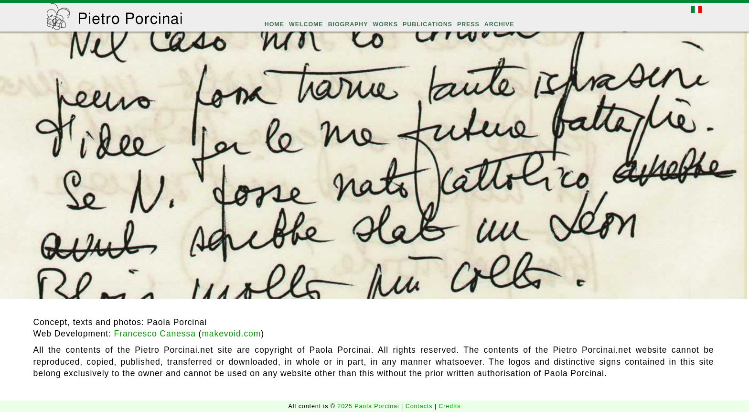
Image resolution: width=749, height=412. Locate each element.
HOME (274, 24)
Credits (449, 406)
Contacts (420, 406)
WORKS (385, 24)
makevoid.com (231, 333)
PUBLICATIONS (427, 24)
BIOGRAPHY (348, 24)
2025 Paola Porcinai (369, 406)
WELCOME (306, 24)
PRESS (468, 24)
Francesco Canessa (155, 333)
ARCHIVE (499, 24)
